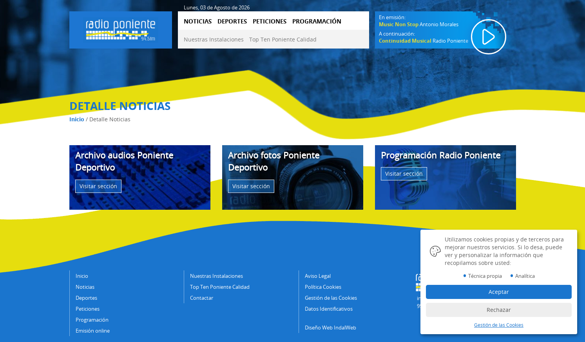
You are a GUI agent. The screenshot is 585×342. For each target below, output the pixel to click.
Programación (92, 319)
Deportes (86, 297)
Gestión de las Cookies (331, 297)
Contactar (201, 297)
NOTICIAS (198, 21)
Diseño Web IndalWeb (330, 327)
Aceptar (499, 291)
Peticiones (88, 308)
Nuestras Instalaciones (214, 39)
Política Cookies (323, 286)
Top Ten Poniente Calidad (283, 39)
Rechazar (499, 309)
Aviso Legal (318, 275)
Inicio (76, 119)
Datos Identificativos (329, 308)
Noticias (85, 286)
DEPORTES (232, 21)
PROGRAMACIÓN (316, 21)
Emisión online (93, 330)
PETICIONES (269, 21)
